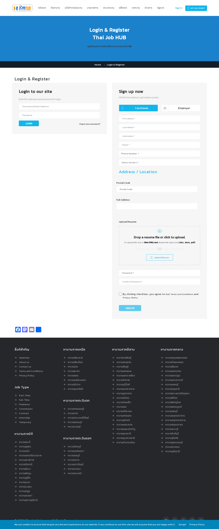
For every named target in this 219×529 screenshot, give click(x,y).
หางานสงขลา (25, 495)
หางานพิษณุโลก (173, 402)
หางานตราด (73, 460)
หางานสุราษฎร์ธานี (28, 500)
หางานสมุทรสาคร (174, 424)
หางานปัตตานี (25, 464)
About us (24, 362)
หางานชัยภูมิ (122, 366)
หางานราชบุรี (74, 427)
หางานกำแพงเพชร (174, 362)
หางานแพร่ (73, 375)
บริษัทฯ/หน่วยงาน (73, 8)
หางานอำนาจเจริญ (126, 442)
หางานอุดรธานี (124, 433)
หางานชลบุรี (74, 455)
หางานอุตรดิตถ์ (75, 389)
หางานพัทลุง (25, 473)
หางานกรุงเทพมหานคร (176, 358)
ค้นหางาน (55, 8)
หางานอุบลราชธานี (126, 438)
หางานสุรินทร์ (123, 420)
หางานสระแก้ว (75, 473)
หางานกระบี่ (24, 442)
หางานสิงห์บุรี (172, 433)
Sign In (160, 8)
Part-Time (24, 395)
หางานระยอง (74, 469)
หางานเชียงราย (75, 358)
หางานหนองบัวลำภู (126, 429)
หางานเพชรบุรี (75, 422)
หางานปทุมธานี (172, 389)
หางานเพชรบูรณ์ (173, 407)
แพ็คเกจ (123, 8)
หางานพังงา (25, 469)
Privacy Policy (130, 297)
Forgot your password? (89, 124)
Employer (176, 108)
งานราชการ (92, 8)
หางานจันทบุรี (74, 446)
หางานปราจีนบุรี (75, 464)
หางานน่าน (73, 366)
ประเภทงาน (108, 8)
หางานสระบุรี (171, 429)
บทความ (136, 8)
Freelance (24, 404)
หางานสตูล (24, 491)
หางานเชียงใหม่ (75, 362)
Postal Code (123, 183)
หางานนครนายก (173, 371)
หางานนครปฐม (172, 375)
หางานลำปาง (74, 384)
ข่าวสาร (148, 8)
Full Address (123, 200)
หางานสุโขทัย (171, 438)
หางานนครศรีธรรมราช (30, 455)
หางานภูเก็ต (24, 478)
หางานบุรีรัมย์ (123, 384)
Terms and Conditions (181, 294)
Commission (26, 409)
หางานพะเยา (74, 371)
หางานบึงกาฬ (123, 380)
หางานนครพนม (124, 371)
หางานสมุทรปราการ (175, 416)
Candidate (133, 108)
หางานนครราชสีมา (126, 375)
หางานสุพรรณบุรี (174, 442)
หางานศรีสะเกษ (124, 411)
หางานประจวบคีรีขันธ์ (78, 418)
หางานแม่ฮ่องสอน (77, 380)
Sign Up (130, 308)
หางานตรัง (24, 451)
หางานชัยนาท (171, 366)
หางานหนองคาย (124, 424)
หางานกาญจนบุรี (76, 409)
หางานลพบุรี (171, 411)
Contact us (25, 366)
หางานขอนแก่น (124, 362)
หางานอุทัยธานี (172, 451)
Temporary (25, 422)
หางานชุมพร (25, 446)
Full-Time (24, 400)
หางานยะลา (24, 482)
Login (28, 123)
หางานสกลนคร (124, 416)
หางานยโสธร (123, 398)
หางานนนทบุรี (171, 384)
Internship (24, 418)
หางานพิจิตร (171, 398)
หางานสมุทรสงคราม (175, 420)
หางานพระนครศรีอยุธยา (177, 393)
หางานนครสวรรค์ (174, 380)
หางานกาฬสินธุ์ (124, 358)
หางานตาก (73, 413)
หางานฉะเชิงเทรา (76, 451)
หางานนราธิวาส (26, 460)
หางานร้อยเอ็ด (124, 402)
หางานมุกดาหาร (124, 393)
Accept (182, 524)
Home (97, 65)
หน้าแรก (42, 8)
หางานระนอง (25, 487)
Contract (24, 413)
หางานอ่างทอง (172, 447)
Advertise (24, 358)
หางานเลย (121, 407)
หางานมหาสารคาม (125, 389)
